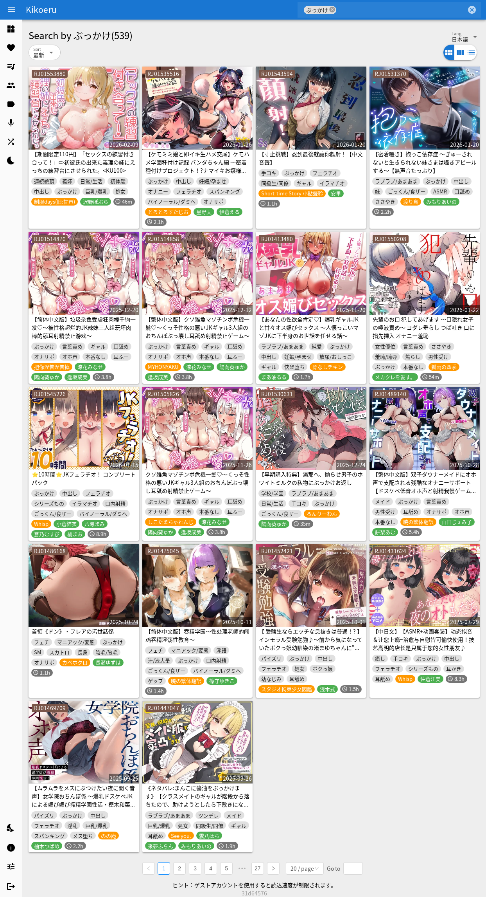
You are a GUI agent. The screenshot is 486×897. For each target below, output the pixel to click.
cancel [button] (332, 9)
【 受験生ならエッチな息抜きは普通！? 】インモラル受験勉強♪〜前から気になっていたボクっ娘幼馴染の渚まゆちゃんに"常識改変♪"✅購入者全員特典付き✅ (310, 643)
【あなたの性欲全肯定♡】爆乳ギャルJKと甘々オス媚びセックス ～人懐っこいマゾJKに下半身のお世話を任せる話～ (309, 327)
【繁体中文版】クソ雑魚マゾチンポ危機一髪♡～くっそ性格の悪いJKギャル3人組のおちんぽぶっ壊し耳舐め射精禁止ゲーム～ (197, 327)
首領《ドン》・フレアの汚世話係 (73, 631)
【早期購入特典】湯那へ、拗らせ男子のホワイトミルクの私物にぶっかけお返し (311, 478)
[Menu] (11, 9)
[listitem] (11, 29)
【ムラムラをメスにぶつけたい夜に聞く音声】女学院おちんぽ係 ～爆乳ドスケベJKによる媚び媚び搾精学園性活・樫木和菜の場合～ (84, 800)
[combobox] (401, 9)
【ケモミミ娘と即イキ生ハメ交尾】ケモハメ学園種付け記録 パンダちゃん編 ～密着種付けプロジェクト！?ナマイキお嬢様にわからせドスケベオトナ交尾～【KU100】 (197, 170)
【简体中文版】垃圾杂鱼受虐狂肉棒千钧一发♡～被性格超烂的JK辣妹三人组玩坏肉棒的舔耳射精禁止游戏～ (84, 327)
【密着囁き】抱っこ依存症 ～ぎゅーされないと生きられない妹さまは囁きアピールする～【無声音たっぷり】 (425, 162)
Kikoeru (41, 9)
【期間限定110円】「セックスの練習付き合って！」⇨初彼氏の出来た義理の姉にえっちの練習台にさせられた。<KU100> (83, 162)
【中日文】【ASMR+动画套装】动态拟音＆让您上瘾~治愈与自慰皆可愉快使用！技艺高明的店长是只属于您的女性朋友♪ (423, 639)
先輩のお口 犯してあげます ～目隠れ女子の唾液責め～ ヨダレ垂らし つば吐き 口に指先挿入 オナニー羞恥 (424, 327)
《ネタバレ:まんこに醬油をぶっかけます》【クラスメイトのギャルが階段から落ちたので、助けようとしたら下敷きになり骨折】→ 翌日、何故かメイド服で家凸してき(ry (197, 804)
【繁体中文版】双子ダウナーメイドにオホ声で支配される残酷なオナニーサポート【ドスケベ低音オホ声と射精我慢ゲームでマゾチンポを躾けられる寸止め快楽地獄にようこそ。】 (425, 490)
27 (258, 868)
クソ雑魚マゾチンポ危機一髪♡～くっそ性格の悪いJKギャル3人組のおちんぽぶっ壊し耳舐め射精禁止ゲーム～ (197, 482)
